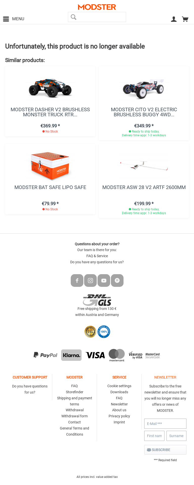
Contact (74, 422)
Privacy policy (119, 416)
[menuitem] (13, 19)
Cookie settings (119, 386)
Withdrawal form (74, 416)
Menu (13, 18)
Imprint (119, 422)
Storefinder (74, 392)
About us (119, 410)
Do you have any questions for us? (97, 262)
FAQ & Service (97, 256)
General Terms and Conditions (74, 431)
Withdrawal (75, 410)
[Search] (73, 17)
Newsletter (119, 404)
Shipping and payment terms (74, 401)
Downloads (119, 392)
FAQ (74, 386)
